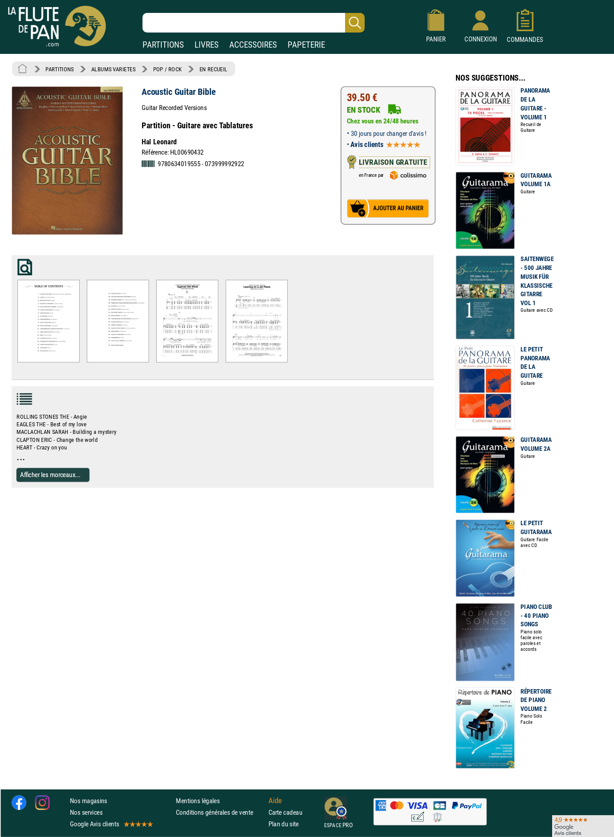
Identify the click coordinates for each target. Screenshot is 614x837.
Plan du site (283, 824)
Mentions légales (198, 800)
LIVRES (207, 45)
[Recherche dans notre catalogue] (253, 23)
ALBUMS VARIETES (113, 69)
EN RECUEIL (213, 69)
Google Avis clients (111, 824)
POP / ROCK (167, 69)
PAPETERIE (306, 45)
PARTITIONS (163, 45)
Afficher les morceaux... (50, 474)
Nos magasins (88, 800)
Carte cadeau (285, 812)
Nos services (86, 812)
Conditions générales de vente (220, 812)
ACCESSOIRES (253, 45)
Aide (275, 800)
